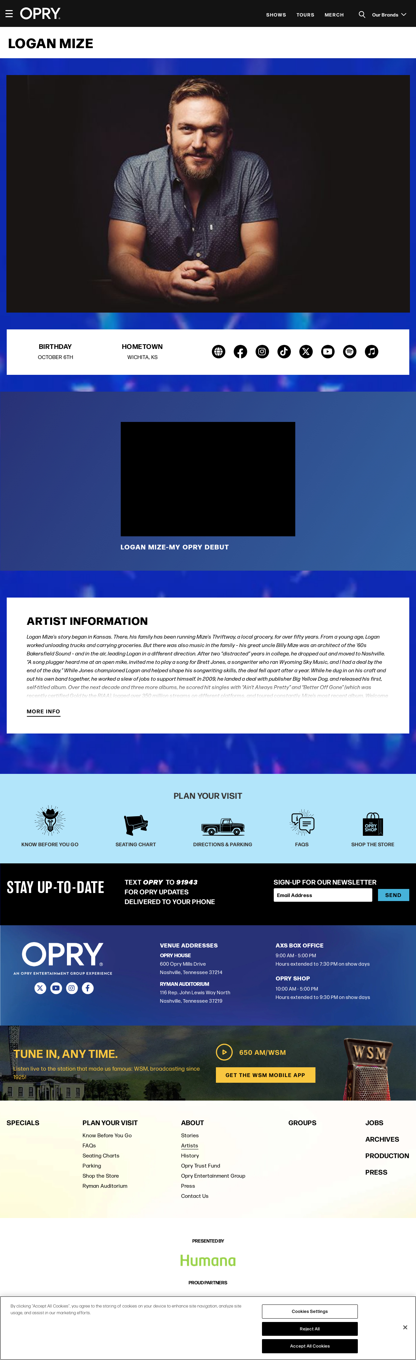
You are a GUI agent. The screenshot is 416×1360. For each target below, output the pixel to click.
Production (387, 1155)
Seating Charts (101, 1155)
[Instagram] (72, 988)
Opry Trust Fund (200, 1165)
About (192, 1122)
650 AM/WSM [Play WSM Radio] (250, 1052)
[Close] (405, 1327)
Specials (23, 1122)
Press (188, 1186)
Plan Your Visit (110, 1122)
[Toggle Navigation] (12, 13)
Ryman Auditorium (105, 1186)
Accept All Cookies (310, 1346)
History (190, 1155)
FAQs (89, 1145)
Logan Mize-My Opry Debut (175, 546)
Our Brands (389, 14)
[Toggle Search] (362, 14)
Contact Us (195, 1196)
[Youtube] (56, 988)
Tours (306, 14)
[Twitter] (40, 988)
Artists (189, 1145)
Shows (276, 14)
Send (393, 895)
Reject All (310, 1328)
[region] (208, 1328)
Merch (334, 14)
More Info (44, 712)
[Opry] (40, 13)
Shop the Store (101, 1176)
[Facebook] (87, 988)
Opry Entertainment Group (213, 1176)
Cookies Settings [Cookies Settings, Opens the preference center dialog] (310, 1311)
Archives (383, 1139)
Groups (303, 1122)
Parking (92, 1165)
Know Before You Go (107, 1135)
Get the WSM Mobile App (265, 1075)
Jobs (375, 1122)
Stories (190, 1135)
